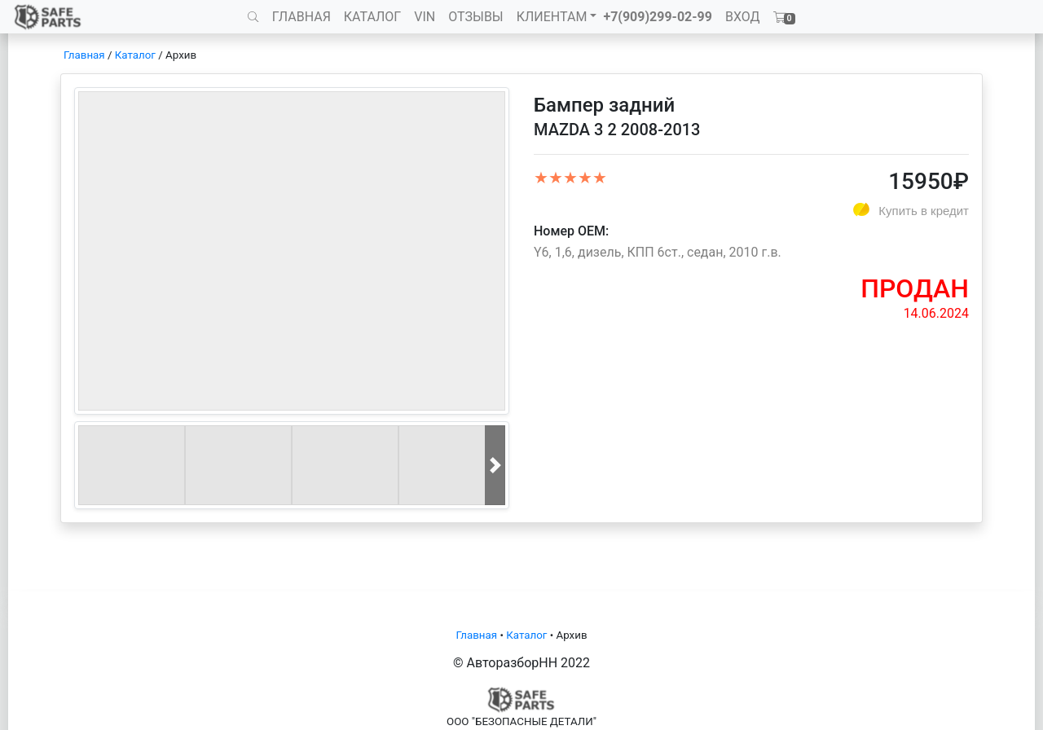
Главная (84, 55)
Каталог (135, 55)
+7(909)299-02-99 (657, 16)
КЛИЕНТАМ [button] (552, 16)
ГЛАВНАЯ (301, 16)
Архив (180, 55)
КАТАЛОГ (372, 16)
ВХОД (742, 16)
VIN (424, 16)
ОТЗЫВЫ (475, 16)
